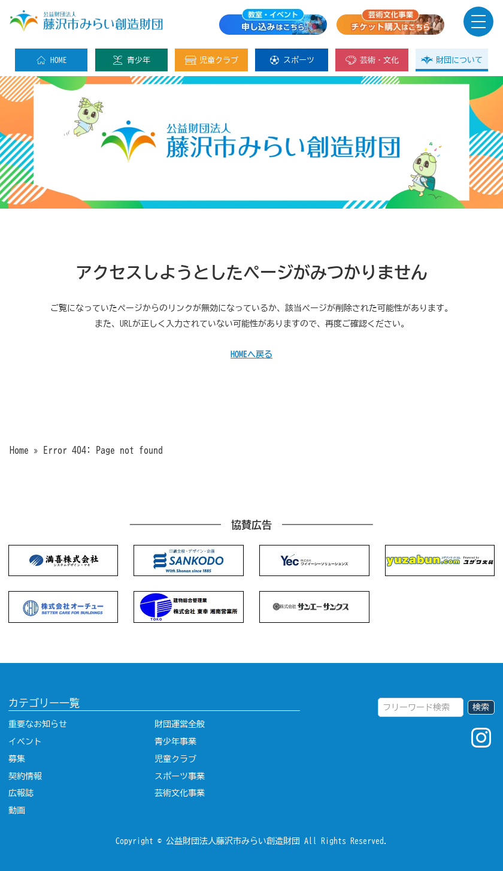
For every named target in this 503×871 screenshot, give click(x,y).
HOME (51, 60)
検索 (480, 707)
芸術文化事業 (179, 792)
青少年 (131, 60)
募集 (16, 758)
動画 (16, 810)
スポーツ (291, 60)
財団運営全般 (179, 723)
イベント (25, 741)
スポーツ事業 (179, 775)
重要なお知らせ (37, 723)
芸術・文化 (372, 60)
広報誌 (21, 792)
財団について (452, 60)
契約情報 (25, 775)
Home (19, 450)
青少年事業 (175, 741)
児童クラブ (211, 60)
